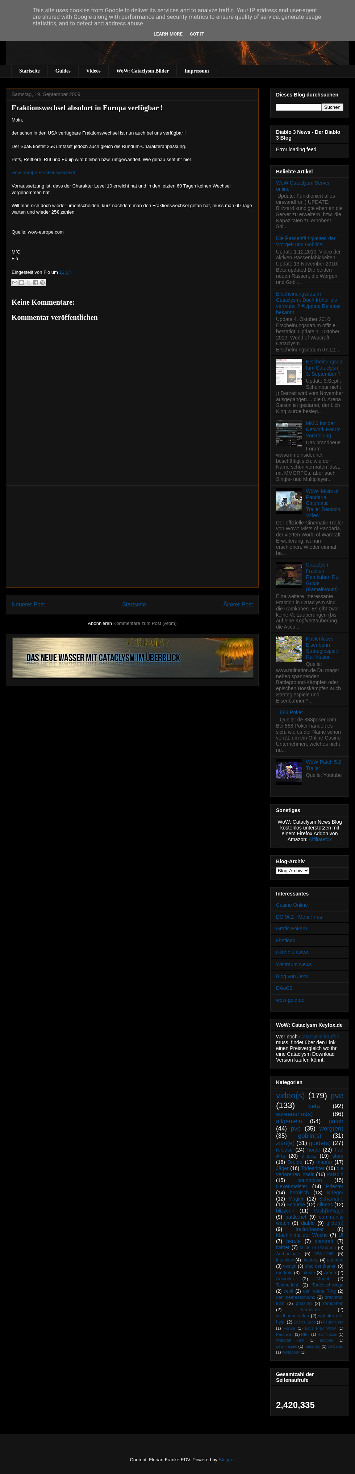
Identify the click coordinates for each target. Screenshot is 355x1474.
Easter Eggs (304, 1322)
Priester (334, 1186)
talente (308, 1272)
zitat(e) (285, 1143)
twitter (282, 1247)
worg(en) (331, 1128)
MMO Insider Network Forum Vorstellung (323, 429)
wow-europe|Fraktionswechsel (43, 172)
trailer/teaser (310, 1229)
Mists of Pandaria (318, 1247)
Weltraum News (294, 964)
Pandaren (285, 1334)
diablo (307, 1223)
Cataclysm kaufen (319, 1036)
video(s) (290, 1095)
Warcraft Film (290, 1340)
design (289, 1266)
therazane (310, 1309)
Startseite (29, 71)
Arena (330, 1272)
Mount (323, 1278)
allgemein (289, 1121)
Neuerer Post (28, 604)
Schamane (331, 1199)
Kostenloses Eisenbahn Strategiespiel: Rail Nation (322, 648)
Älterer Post (238, 604)
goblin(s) (309, 1135)
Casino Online (292, 905)
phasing (304, 1303)
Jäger (282, 1168)
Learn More (168, 34)
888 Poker (291, 712)
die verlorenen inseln (309, 1171)
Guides (63, 71)
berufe (293, 1241)
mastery (310, 1260)
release (284, 1150)
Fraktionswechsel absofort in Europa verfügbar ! (87, 108)
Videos (93, 71)
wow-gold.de (290, 1000)
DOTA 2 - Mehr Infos (299, 917)
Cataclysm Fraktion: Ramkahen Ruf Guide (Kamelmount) (323, 577)
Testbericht (287, 1285)
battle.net (295, 1217)
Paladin (334, 1174)
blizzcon (285, 1211)
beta (314, 1106)
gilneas (325, 1204)
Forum (289, 1328)
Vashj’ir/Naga (328, 1211)
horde (313, 1150)
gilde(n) (334, 1223)
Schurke (296, 1204)
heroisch (299, 1192)
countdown (309, 1180)
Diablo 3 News (292, 952)
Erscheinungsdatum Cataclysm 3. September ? (324, 368)
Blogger (227, 1459)
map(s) (324, 1162)
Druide (295, 1162)
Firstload (286, 940)
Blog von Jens (292, 976)
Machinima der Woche (302, 1235)
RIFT (305, 1334)
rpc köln (284, 1272)
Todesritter (313, 1168)
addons (326, 1340)
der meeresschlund (296, 1297)
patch (336, 1121)
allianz (308, 1156)
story (338, 1156)
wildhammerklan (292, 1315)
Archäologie (288, 1253)
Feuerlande (333, 1322)
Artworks (285, 1278)
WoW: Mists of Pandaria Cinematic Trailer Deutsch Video (323, 503)
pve (336, 1095)
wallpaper (291, 1352)
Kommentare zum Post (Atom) (145, 623)
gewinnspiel (286, 1346)
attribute (335, 1260)
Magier (296, 1199)
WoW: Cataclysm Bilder (142, 71)
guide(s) (320, 1143)
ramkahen (333, 1303)
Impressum (196, 71)
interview (285, 1260)
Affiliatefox (320, 839)
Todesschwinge (327, 1285)
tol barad (335, 1346)
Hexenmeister (291, 1186)
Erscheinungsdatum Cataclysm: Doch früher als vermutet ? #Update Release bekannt (308, 303)
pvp (296, 1128)
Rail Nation (327, 1334)
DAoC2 (284, 988)
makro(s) (312, 1346)
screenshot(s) (294, 1114)
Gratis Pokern (291, 928)
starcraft (324, 1241)
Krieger (335, 1192)
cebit (288, 1291)
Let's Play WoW (320, 1328)
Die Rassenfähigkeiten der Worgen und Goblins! (305, 241)
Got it (197, 34)
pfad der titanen (321, 1266)
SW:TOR (324, 1253)
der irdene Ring (319, 1291)
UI (340, 1235)
